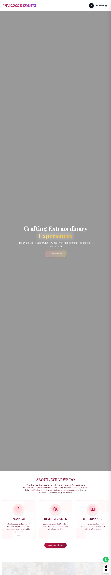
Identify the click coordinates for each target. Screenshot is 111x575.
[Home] (19, 5)
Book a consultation (55, 545)
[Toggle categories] (102, 5)
